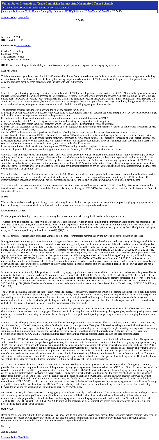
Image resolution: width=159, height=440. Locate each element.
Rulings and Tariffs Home (25, 11)
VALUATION (23, 45)
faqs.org (6, 7)
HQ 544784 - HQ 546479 (96, 11)
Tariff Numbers (62, 7)
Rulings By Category (42, 7)
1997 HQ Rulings (72, 11)
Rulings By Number (21, 7)
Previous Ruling (9, 17)
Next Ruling (24, 17)
